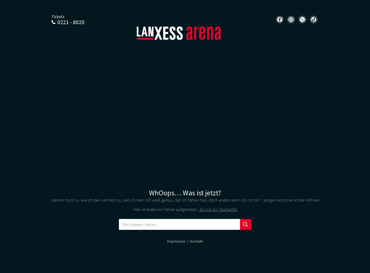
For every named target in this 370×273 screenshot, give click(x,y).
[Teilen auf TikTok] (313, 19)
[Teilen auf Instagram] (290, 19)
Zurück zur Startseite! (218, 209)
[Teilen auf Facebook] (279, 19)
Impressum (176, 241)
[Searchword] (179, 224)
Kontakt (196, 241)
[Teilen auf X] (301, 19)
